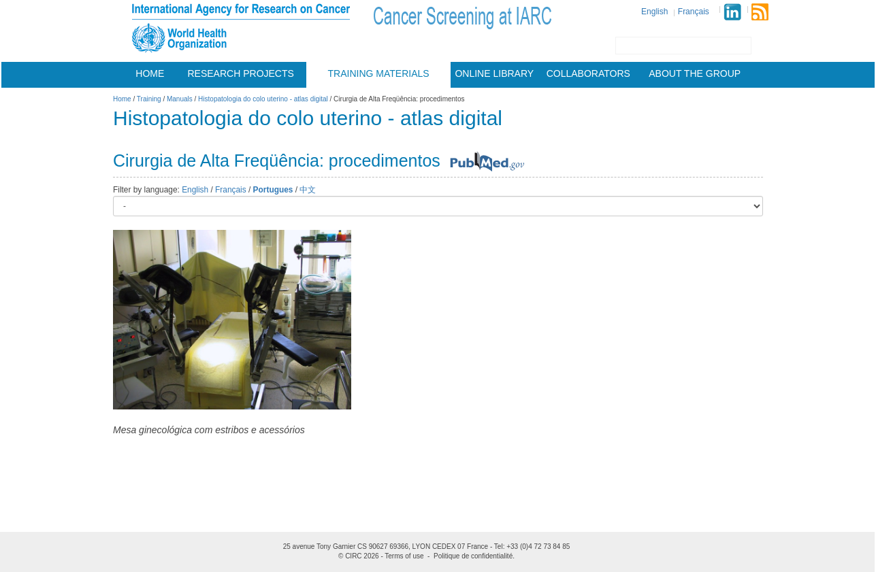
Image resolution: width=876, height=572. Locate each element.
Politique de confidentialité (473, 556)
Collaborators (588, 73)
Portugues (273, 190)
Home (149, 73)
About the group (695, 73)
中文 (307, 190)
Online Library (494, 73)
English (654, 11)
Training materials (378, 73)
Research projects (241, 73)
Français (693, 11)
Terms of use (404, 556)
